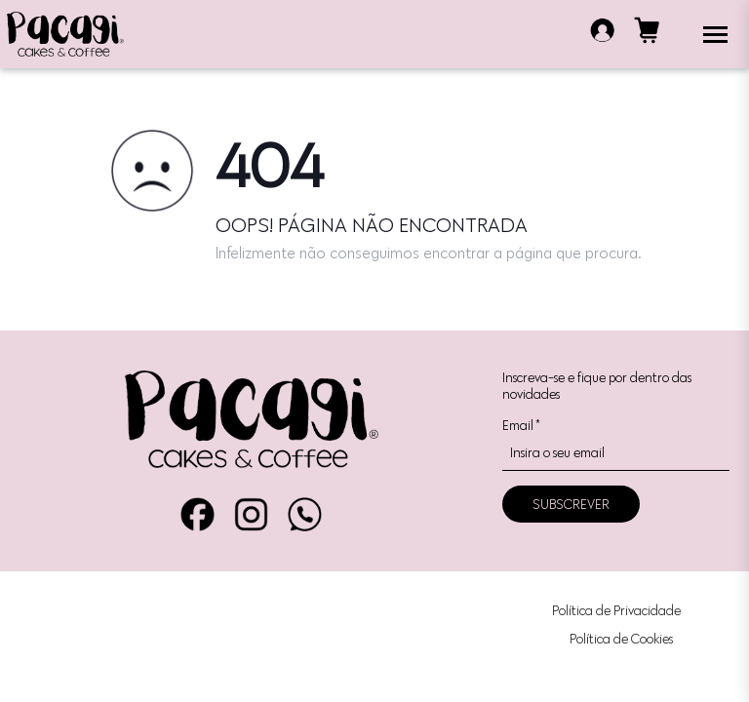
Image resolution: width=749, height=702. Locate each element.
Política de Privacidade (616, 611)
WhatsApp (305, 514)
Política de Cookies (621, 639)
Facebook (197, 514)
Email (520, 425)
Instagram (251, 514)
